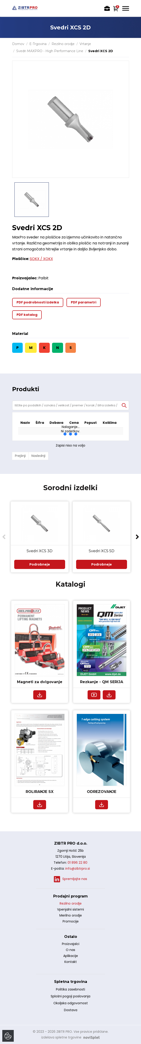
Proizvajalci (70, 944)
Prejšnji (20, 455)
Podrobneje (39, 564)
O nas (70, 950)
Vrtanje (85, 44)
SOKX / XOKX (41, 258)
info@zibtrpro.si (77, 868)
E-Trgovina (38, 44)
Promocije (71, 921)
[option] (31, 199)
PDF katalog (27, 314)
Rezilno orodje (63, 44)
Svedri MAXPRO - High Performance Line (49, 51)
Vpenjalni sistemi (70, 909)
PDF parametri (83, 302)
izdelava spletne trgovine (61, 1037)
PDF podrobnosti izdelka (38, 302)
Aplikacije (70, 955)
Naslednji (38, 455)
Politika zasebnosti (70, 989)
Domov (18, 44)
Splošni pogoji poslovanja (70, 996)
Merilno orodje (70, 915)
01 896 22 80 (77, 862)
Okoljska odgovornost (70, 1003)
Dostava (70, 1010)
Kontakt (70, 961)
